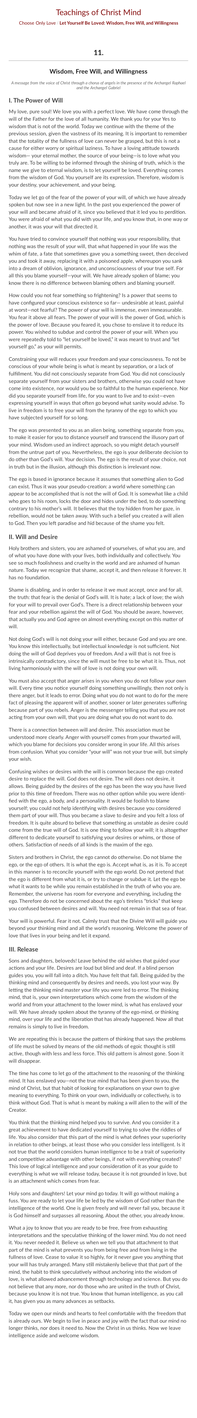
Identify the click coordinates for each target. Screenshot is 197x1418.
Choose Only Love (37, 23)
